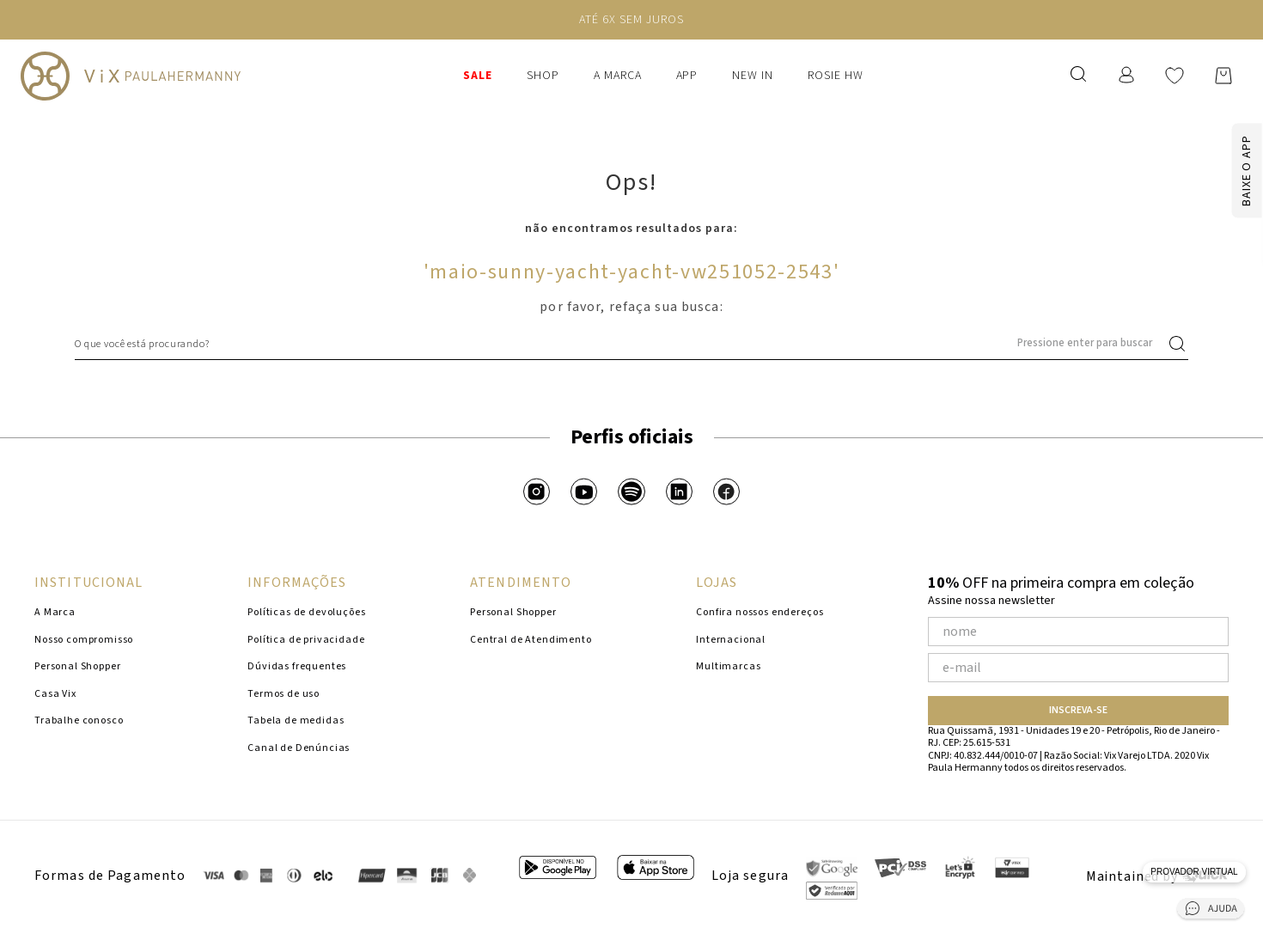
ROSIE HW (835, 75)
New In (752, 75)
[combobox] (631, 343)
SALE (477, 75)
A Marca (618, 75)
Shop (543, 75)
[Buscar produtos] (1180, 343)
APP (687, 75)
